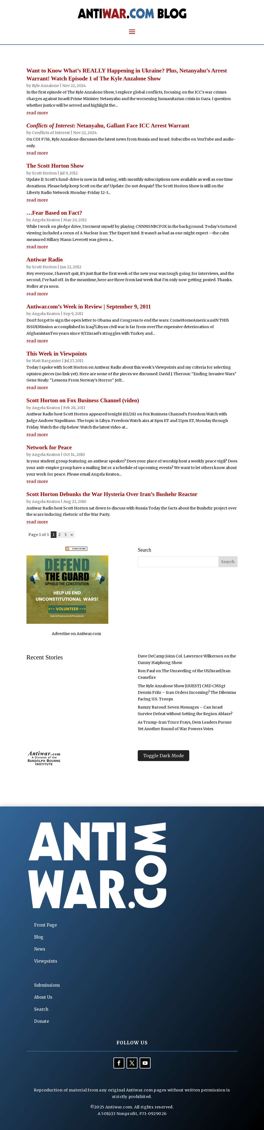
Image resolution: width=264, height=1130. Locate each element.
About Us (43, 997)
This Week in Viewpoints (56, 353)
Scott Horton (44, 173)
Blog (38, 937)
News (39, 949)
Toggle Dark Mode (163, 755)
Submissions (47, 985)
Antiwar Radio (44, 259)
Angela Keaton (46, 219)
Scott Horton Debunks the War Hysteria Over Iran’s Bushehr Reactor (111, 494)
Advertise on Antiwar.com (76, 633)
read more (37, 112)
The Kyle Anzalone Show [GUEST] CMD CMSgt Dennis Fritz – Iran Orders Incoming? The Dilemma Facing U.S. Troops (187, 692)
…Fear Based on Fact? (54, 212)
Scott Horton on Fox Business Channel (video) (82, 400)
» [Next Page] (71, 534)
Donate (41, 1021)
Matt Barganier (46, 360)
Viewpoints (45, 961)
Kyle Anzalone (45, 85)
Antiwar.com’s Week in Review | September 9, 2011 (88, 306)
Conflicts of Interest (51, 132)
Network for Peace (49, 447)
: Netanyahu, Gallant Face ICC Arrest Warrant (107, 125)
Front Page (45, 925)
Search (41, 1009)
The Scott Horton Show (55, 165)
